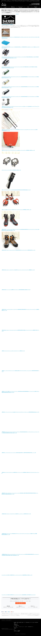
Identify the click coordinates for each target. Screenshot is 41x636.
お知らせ (15, 628)
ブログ (26, 626)
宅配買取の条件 (15, 624)
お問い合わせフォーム (30, 626)
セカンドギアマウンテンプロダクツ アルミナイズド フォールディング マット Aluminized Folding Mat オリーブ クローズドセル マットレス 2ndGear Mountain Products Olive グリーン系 (20, 76)
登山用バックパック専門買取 (17, 630)
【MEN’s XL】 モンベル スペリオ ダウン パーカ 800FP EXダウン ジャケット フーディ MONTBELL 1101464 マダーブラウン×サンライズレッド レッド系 (20, 472)
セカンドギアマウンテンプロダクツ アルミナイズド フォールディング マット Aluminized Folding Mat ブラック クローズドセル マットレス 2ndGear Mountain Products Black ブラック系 (20, 96)
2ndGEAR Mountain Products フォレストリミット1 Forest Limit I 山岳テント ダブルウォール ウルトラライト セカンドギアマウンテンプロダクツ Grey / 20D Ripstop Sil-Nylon (20, 37)
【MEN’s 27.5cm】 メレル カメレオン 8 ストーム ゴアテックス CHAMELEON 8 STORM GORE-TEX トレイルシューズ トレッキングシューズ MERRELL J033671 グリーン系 (20, 309)
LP (14, 629)
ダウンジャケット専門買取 (16, 631)
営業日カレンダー (16, 627)
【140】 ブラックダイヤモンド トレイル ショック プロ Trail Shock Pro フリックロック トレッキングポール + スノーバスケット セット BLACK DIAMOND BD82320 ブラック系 (19, 129)
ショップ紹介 (15, 626)
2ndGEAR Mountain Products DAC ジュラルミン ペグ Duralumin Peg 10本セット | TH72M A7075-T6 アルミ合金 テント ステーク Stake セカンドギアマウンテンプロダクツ (20, 47)
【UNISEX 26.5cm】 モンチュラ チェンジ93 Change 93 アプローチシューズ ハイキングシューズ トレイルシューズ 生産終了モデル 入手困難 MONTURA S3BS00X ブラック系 (19, 533)
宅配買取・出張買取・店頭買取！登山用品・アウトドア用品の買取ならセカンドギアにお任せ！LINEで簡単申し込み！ (26, 622)
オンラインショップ (21, 626)
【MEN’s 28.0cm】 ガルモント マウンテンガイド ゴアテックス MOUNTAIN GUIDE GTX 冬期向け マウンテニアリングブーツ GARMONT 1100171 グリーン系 (20, 330)
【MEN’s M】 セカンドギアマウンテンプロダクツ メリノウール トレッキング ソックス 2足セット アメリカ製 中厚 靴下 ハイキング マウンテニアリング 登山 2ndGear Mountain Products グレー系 (20, 106)
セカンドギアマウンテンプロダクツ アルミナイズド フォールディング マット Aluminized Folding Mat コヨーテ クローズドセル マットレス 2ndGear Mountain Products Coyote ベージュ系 (20, 86)
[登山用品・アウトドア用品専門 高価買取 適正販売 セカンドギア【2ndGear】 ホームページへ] (3, 4)
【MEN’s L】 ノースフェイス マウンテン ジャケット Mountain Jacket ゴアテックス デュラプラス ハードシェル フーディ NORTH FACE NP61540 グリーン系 (20, 370)
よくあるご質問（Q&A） (16, 625)
